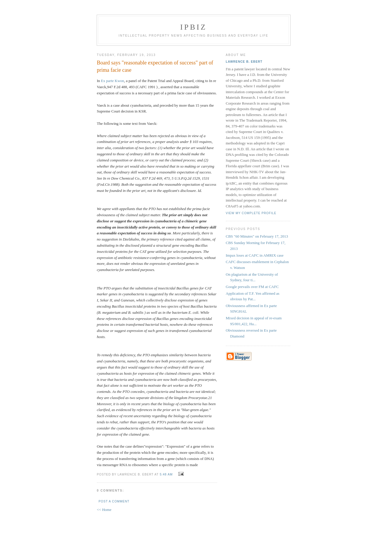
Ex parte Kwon (112, 81)
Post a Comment (114, 501)
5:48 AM (166, 474)
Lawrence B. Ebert (244, 61)
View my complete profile (251, 213)
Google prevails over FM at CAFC (252, 286)
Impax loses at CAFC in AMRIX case (255, 255)
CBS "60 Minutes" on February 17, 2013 (257, 236)
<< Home (104, 509)
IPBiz (193, 27)
